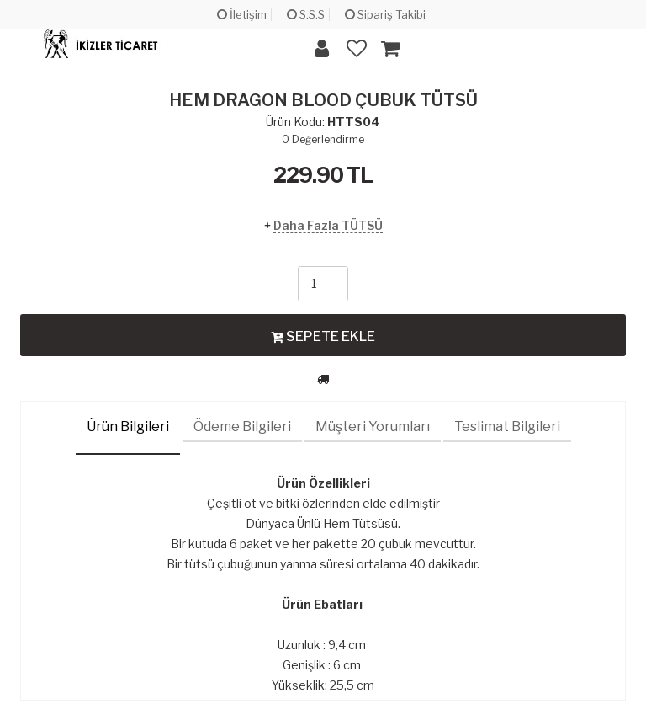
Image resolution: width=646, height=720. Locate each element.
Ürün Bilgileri (128, 427)
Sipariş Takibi (385, 14)
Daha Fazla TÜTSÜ (328, 225)
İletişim (242, 14)
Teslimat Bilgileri (507, 427)
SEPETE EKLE (323, 336)
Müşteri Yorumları (372, 427)
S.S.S (306, 14)
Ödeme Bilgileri (242, 427)
